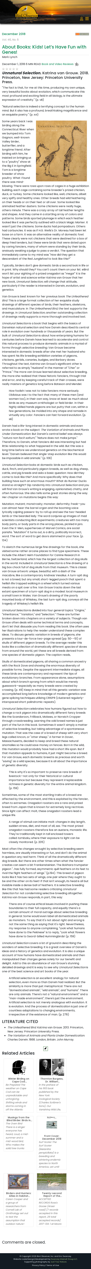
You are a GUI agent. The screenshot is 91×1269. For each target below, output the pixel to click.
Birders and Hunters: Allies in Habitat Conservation (18, 1196)
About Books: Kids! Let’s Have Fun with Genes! (44, 49)
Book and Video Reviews (58, 64)
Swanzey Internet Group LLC (64, 1259)
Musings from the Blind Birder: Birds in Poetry (19, 1120)
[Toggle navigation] (87, 19)
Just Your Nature (58, 1261)
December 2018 (13, 34)
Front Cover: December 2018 (51, 1137)
